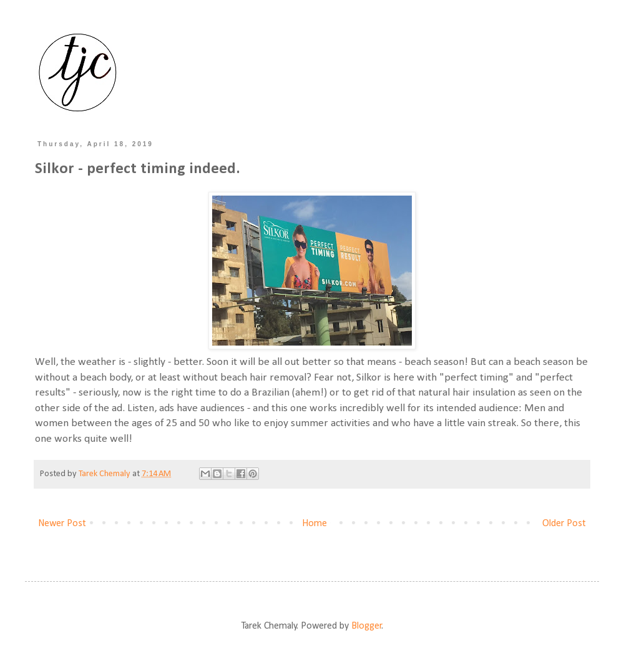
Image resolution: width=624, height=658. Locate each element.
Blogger (366, 626)
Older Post (564, 524)
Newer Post (62, 524)
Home (314, 524)
